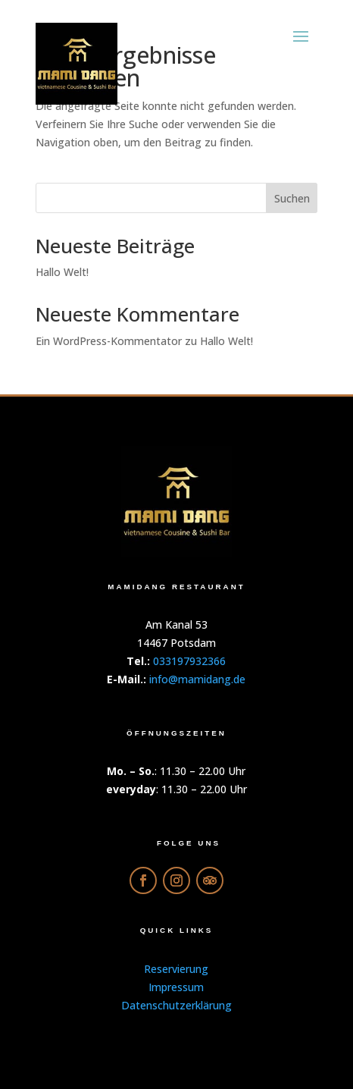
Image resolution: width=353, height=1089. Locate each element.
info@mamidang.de (197, 679)
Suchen (292, 198)
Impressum (176, 987)
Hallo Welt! (62, 272)
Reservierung (176, 969)
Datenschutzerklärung (176, 1005)
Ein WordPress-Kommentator (109, 341)
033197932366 (189, 661)
